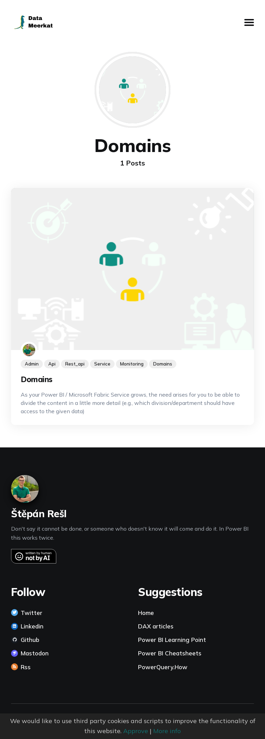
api (52, 364)
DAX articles (156, 626)
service (102, 364)
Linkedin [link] (32, 626)
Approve (135, 731)
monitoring (132, 364)
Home (146, 612)
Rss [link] (26, 667)
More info (167, 731)
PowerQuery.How (162, 667)
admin (32, 364)
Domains (36, 380)
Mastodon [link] (35, 653)
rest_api (75, 364)
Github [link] (30, 639)
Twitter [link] (31, 612)
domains (162, 364)
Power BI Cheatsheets (170, 653)
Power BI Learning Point (172, 639)
